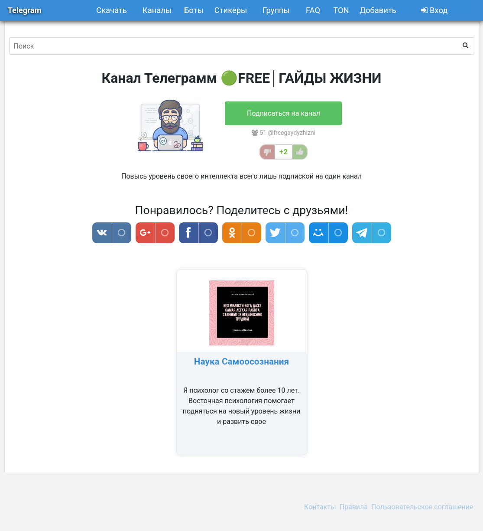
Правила (354, 507)
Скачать (111, 10)
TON (341, 10)
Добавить (378, 10)
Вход (434, 10)
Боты (194, 10)
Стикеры (230, 10)
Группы (276, 10)
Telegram (25, 10)
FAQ (313, 10)
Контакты (320, 507)
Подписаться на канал (283, 113)
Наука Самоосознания (241, 361)
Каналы (157, 10)
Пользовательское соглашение (422, 507)
